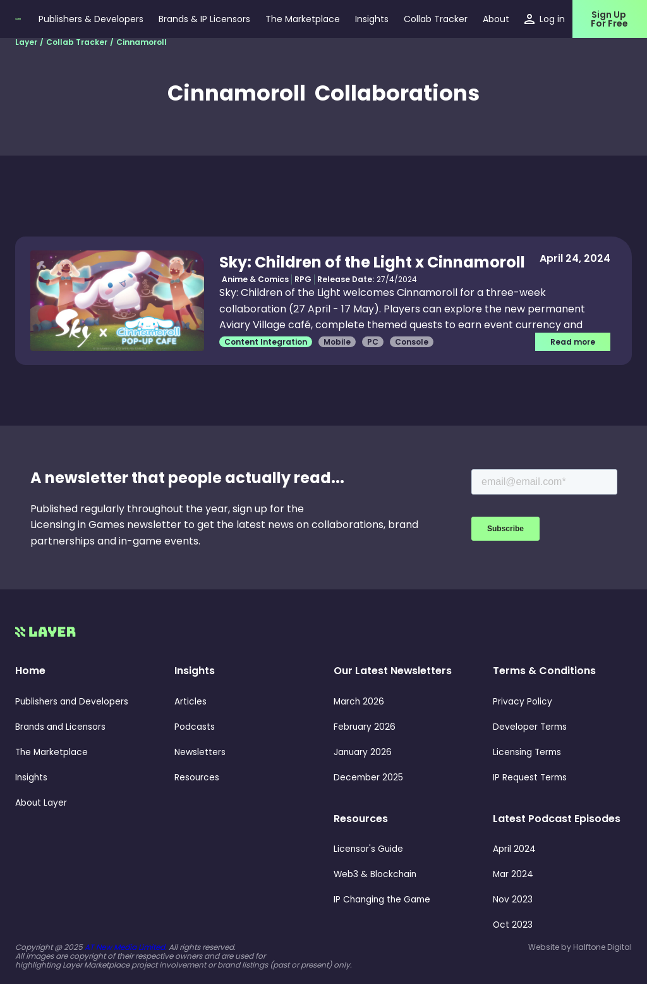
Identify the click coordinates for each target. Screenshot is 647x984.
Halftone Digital (602, 947)
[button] (372, 19)
